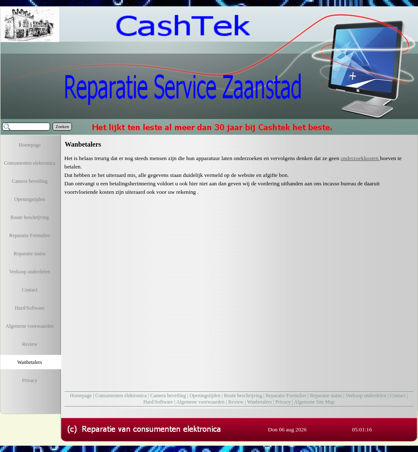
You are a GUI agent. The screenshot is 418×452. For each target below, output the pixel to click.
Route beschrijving (243, 396)
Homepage (81, 396)
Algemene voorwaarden (200, 402)
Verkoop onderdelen (366, 396)
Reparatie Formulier (286, 396)
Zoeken (62, 126)
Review (236, 402)
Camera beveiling (168, 396)
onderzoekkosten (360, 158)
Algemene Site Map (314, 402)
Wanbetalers (259, 402)
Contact (397, 396)
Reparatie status (326, 396)
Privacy (283, 402)
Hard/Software (158, 402)
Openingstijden (205, 396)
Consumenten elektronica (121, 396)
